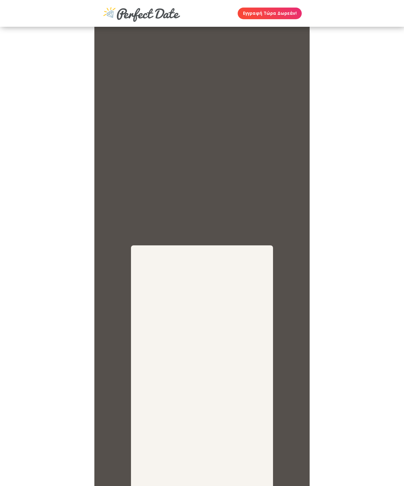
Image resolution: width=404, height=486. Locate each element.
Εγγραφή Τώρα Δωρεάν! (270, 13)
